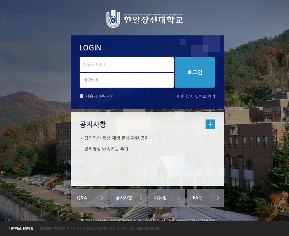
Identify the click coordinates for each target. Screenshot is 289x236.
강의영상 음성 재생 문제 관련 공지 (116, 138)
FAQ (197, 198)
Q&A (82, 198)
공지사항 (124, 198)
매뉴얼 (160, 198)
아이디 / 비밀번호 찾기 (195, 96)
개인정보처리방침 (21, 228)
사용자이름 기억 (97, 96)
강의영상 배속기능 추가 (106, 149)
